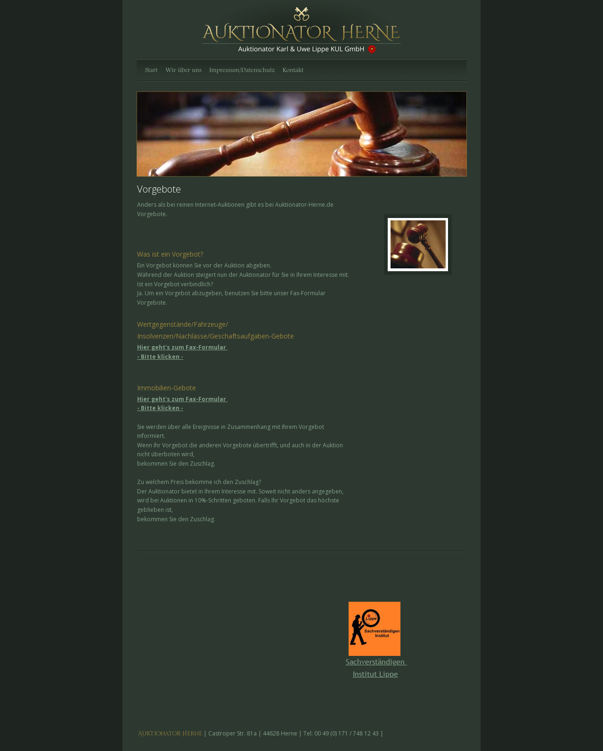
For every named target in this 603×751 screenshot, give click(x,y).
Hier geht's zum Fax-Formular (182, 347)
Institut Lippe (375, 674)
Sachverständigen (376, 661)
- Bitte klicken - (160, 357)
